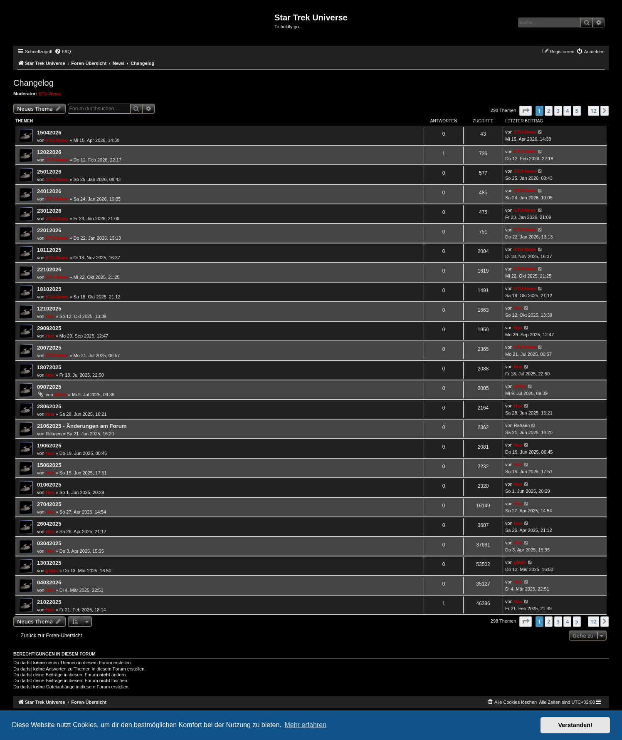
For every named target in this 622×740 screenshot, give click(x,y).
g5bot (60, 394)
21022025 (49, 602)
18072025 (49, 367)
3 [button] (558, 110)
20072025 (49, 348)
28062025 (49, 406)
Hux (50, 316)
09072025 (49, 387)
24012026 (49, 191)
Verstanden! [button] (575, 725)
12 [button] (593, 110)
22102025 (49, 269)
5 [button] (576, 110)
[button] (525, 111)
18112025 (49, 250)
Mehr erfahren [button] (305, 724)
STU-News (50, 93)
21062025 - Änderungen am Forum (81, 426)
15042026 (49, 132)
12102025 (49, 308)
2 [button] (548, 110)
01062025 (49, 485)
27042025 (49, 504)
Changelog (33, 82)
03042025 (49, 543)
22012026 (49, 230)
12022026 (49, 152)
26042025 (49, 524)
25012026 (49, 172)
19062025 (49, 445)
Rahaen (54, 433)
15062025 (49, 465)
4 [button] (567, 110)
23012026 (49, 211)
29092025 (49, 328)
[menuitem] (62, 52)
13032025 (49, 563)
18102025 (49, 289)
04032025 (49, 582)
